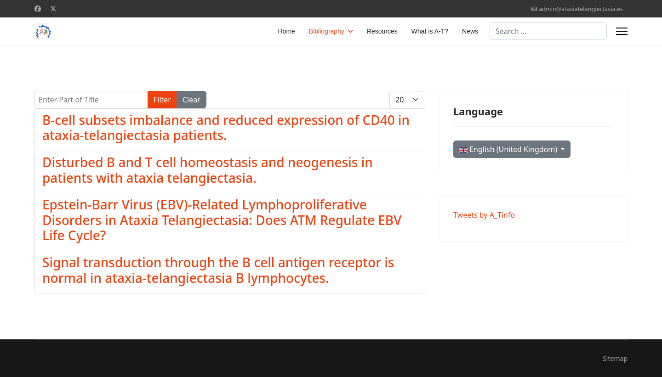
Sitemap (615, 358)
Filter (162, 100)
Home (286, 31)
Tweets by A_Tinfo (484, 215)
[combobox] (548, 31)
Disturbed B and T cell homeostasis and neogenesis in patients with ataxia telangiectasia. (207, 169)
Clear (191, 100)
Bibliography (326, 31)
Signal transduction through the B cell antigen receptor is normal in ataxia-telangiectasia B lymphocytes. (218, 270)
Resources (382, 31)
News (470, 31)
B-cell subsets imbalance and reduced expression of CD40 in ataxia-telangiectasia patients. (226, 127)
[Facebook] (37, 8)
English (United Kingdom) (509, 149)
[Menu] (622, 31)
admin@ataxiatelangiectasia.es (581, 9)
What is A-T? (429, 31)
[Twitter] (53, 8)
